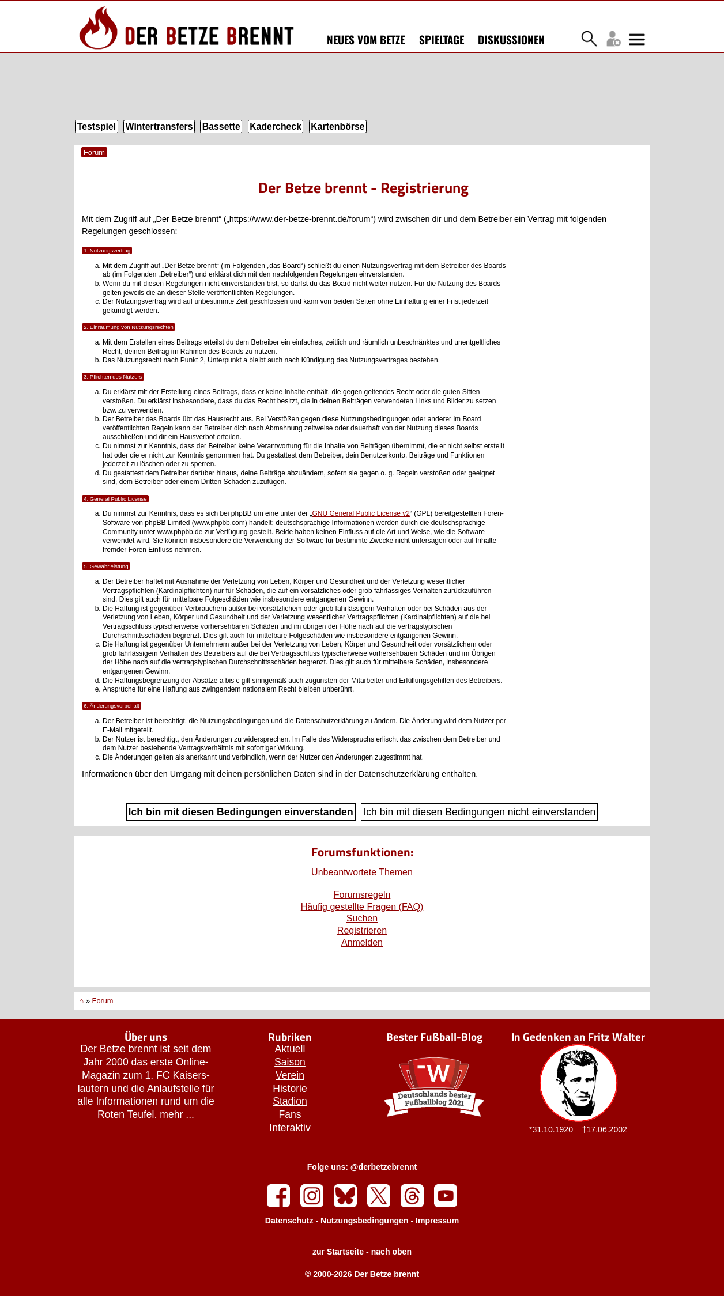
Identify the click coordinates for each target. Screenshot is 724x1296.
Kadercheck (275, 126)
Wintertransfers (159, 126)
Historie (290, 1088)
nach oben (391, 1251)
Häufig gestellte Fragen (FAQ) (362, 907)
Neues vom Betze (366, 39)
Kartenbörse (337, 126)
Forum (94, 152)
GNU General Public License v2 (361, 513)
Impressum (437, 1220)
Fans (289, 1114)
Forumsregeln (362, 895)
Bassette (221, 126)
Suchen (362, 918)
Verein (290, 1075)
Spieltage (441, 39)
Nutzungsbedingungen (364, 1220)
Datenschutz (289, 1220)
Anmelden (362, 942)
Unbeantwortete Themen (362, 872)
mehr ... (177, 1114)
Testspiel (96, 126)
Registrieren (362, 930)
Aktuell (290, 1049)
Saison (290, 1062)
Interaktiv (289, 1127)
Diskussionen (511, 39)
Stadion (290, 1101)
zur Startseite (338, 1251)
